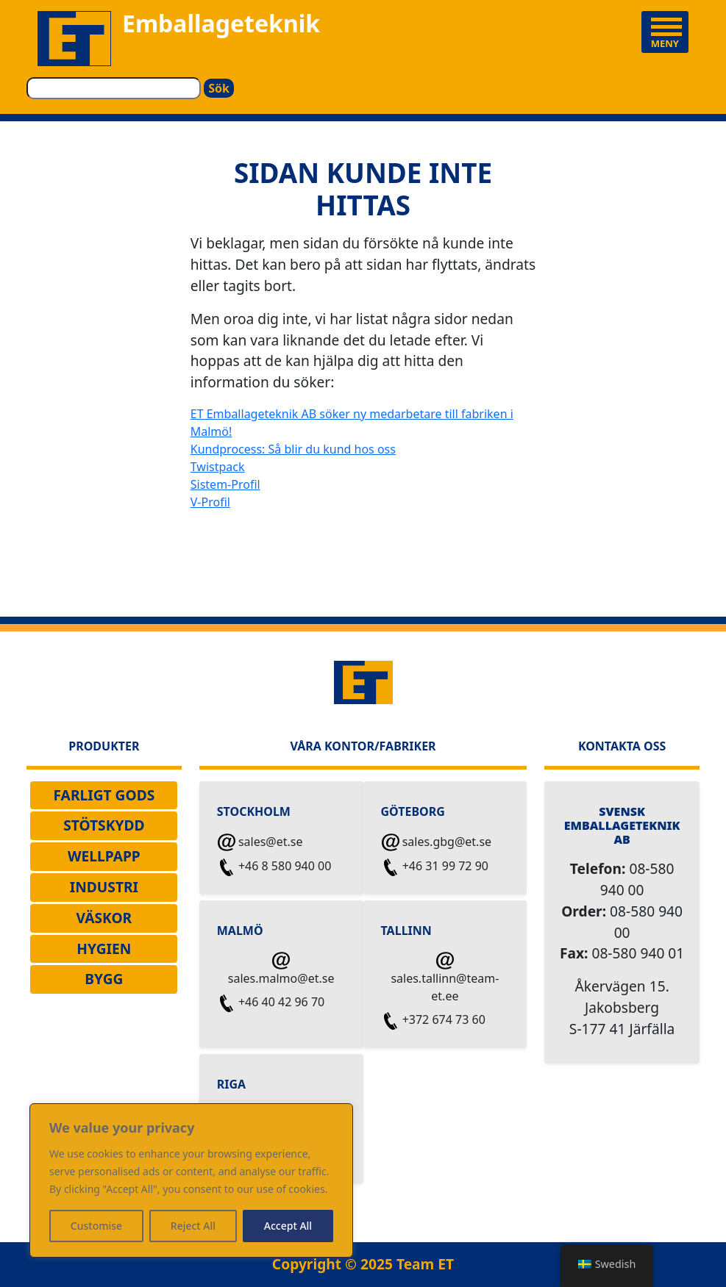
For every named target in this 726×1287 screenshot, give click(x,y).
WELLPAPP (104, 856)
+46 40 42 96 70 (271, 1003)
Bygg (104, 979)
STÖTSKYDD (103, 825)
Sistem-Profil (225, 484)
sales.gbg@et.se (437, 842)
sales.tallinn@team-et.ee (445, 978)
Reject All (193, 1226)
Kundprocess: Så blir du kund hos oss (293, 449)
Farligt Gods (103, 795)
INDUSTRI (104, 887)
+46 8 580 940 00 (275, 867)
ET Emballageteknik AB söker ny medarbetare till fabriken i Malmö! (352, 423)
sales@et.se (260, 842)
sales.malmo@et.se (281, 969)
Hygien (103, 948)
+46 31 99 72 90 (435, 867)
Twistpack (218, 467)
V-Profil (210, 502)
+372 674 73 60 (433, 1020)
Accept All (288, 1226)
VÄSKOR (104, 918)
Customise (96, 1226)
